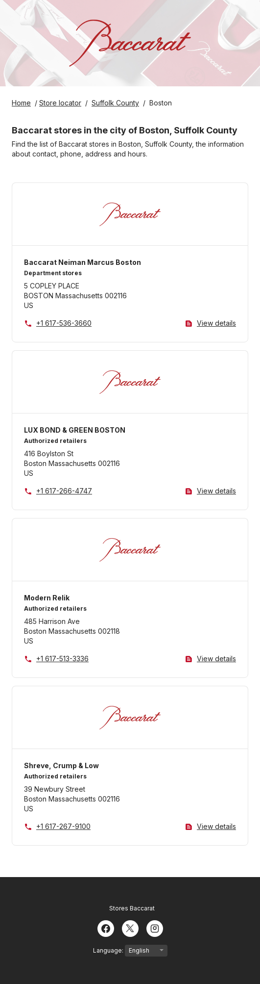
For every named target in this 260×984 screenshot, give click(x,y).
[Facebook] (105, 927)
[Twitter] (130, 927)
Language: (130, 951)
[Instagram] (154, 927)
